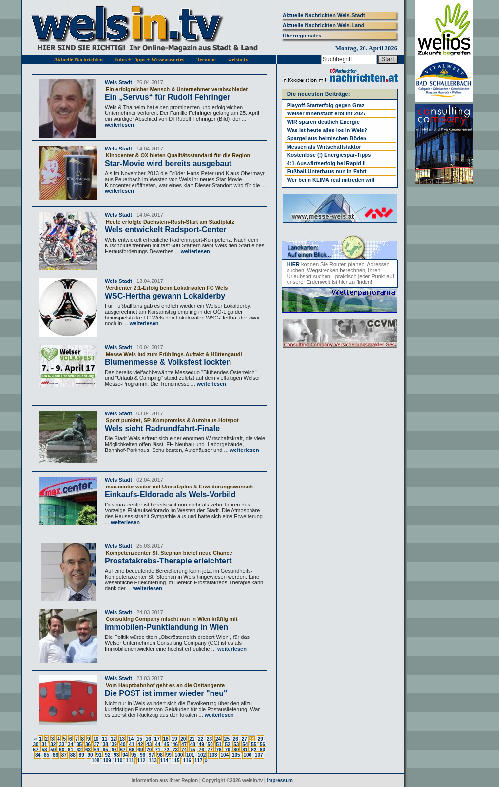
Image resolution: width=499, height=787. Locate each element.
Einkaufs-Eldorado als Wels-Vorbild (170, 494)
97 (151, 755)
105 (236, 755)
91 (98, 755)
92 (107, 755)
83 (262, 749)
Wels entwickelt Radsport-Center (166, 229)
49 (201, 744)
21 (191, 739)
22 (200, 739)
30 (35, 744)
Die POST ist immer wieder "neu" (166, 693)
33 (61, 744)
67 (123, 749)
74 (184, 749)
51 (219, 744)
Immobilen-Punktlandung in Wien (166, 627)
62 (79, 749)
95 (133, 755)
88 (73, 755)
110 (119, 760)
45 (166, 744)
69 (140, 749)
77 (210, 749)
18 (166, 739)
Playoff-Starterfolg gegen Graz (326, 105)
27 (244, 739)
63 (88, 749)
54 (245, 744)
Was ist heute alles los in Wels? (327, 130)
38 (105, 744)
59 (53, 749)
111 (130, 760)
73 (175, 749)
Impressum (280, 780)
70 (149, 749)
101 (190, 755)
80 (236, 749)
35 (79, 744)
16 (148, 739)
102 (202, 755)
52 (227, 744)
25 (227, 739)
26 (235, 739)
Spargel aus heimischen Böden (326, 138)
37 (96, 744)
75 (192, 749)
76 (201, 749)
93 (116, 755)
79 (227, 749)
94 (125, 755)
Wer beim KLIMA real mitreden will (331, 180)
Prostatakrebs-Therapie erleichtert (168, 561)
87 (64, 755)
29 (260, 739)
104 (224, 755)
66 (114, 749)
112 (141, 760)
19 (174, 739)
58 (44, 749)
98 (160, 755)
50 (210, 744)
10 (95, 739)
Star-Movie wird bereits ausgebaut (168, 163)
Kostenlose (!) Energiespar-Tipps (329, 155)
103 (213, 755)
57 (35, 749)
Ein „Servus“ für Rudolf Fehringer (167, 97)
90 (90, 755)
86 (55, 755)
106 (247, 755)
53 (236, 744)
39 (114, 744)
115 (176, 760)
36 (88, 744)
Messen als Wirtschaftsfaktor (324, 147)
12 (113, 739)
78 (219, 749)
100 (179, 755)
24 (218, 739)
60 (61, 749)
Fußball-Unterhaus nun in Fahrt (327, 171)
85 (46, 755)
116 (187, 760)
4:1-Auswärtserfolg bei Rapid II (326, 163)
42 (140, 744)
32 (53, 744)
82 (253, 749)
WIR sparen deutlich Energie (323, 122)
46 (175, 744)
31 (44, 744)
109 (107, 760)
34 (70, 744)
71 (157, 749)
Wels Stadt (118, 82)
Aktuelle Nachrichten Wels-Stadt (324, 15)
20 (183, 739)
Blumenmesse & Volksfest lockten (168, 362)
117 (198, 760)
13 (122, 739)
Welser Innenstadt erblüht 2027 (326, 113)
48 (192, 744)
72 (166, 749)
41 (131, 744)
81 (245, 749)
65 (105, 749)
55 (253, 744)
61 (70, 749)
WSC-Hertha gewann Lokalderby (165, 296)
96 (142, 755)
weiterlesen (119, 125)
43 (149, 744)
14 (131, 739)
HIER (293, 264)
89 (81, 755)
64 (96, 749)
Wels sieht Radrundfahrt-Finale (162, 428)
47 (184, 744)
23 (209, 739)
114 (164, 760)
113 (153, 760)
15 (139, 739)
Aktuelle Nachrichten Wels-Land (324, 25)
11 (104, 739)
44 (157, 744)
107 (259, 755)
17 (157, 739)
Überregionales (302, 35)
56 (262, 744)
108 (96, 760)
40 (123, 744)
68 (131, 749)
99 (169, 755)
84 (37, 755)
